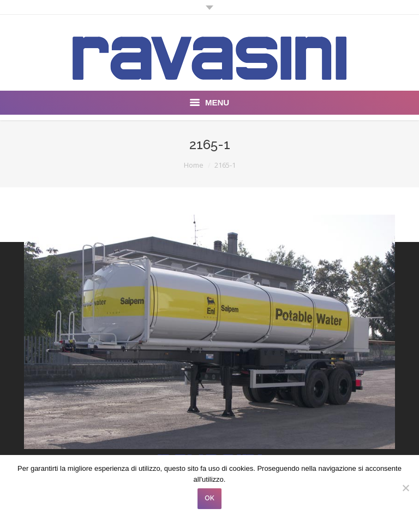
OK (209, 498)
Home (193, 165)
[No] (405, 487)
